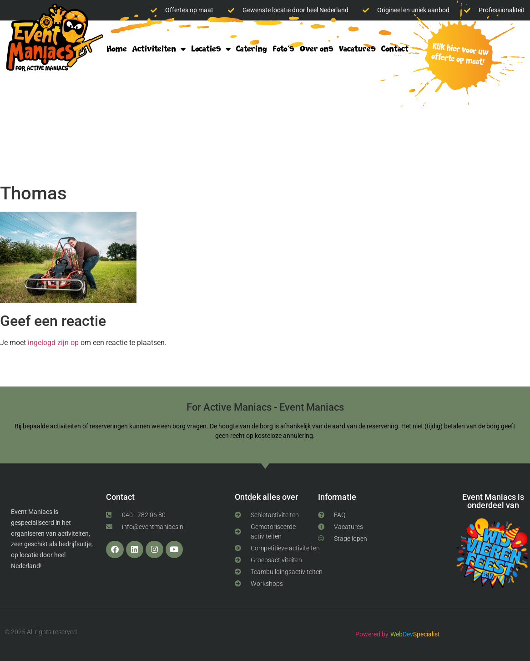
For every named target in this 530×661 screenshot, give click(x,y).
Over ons (316, 49)
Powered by (372, 634)
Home (116, 49)
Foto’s (283, 49)
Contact (395, 49)
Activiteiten (159, 49)
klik (456, 55)
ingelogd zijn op (53, 342)
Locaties (211, 49)
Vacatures (357, 49)
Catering (251, 49)
